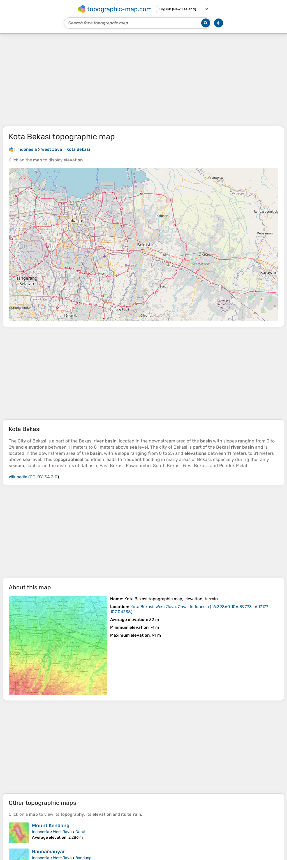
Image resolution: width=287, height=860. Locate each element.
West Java (62, 831)
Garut (80, 831)
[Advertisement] (143, 80)
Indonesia (40, 831)
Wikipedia (18, 476)
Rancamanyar (48, 852)
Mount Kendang (51, 825)
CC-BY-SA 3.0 (43, 476)
